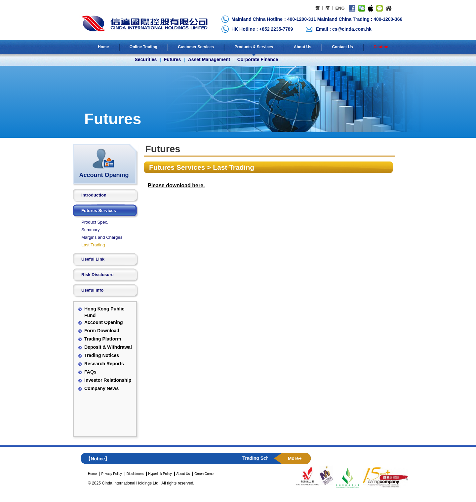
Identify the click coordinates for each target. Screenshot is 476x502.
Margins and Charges (101, 237)
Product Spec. (94, 222)
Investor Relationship (107, 380)
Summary (90, 229)
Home (103, 47)
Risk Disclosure (97, 274)
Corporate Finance (257, 59)
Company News (101, 388)
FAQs (90, 372)
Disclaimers (135, 474)
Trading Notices (101, 355)
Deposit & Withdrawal (108, 347)
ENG (339, 8)
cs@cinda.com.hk (352, 29)
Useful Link (92, 259)
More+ (295, 458)
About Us (302, 47)
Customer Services (196, 47)
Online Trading (143, 47)
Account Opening (103, 322)
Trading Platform (102, 338)
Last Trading (93, 244)
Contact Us (342, 47)
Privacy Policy (111, 474)
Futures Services (98, 210)
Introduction (93, 195)
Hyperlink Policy (160, 474)
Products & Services (253, 47)
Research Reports (104, 363)
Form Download (101, 330)
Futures (172, 59)
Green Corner (204, 474)
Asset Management (209, 59)
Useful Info (92, 290)
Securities (146, 59)
